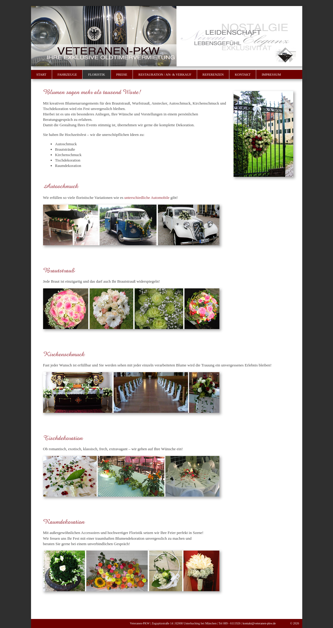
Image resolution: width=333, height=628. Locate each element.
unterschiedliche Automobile (147, 197)
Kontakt (242, 74)
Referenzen (213, 74)
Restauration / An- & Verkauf (164, 74)
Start (41, 74)
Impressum (271, 74)
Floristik (96, 74)
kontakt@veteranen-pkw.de (259, 623)
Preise (121, 74)
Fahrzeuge (67, 74)
